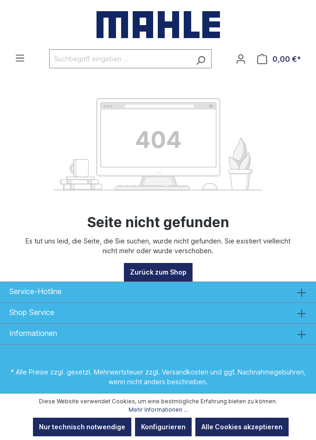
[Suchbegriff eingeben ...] (119, 58)
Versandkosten (185, 372)
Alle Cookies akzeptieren (242, 427)
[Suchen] (201, 58)
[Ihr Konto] (241, 59)
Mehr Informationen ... (158, 409)
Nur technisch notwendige (82, 427)
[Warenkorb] (279, 59)
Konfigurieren (163, 427)
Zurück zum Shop (158, 272)
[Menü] (20, 58)
